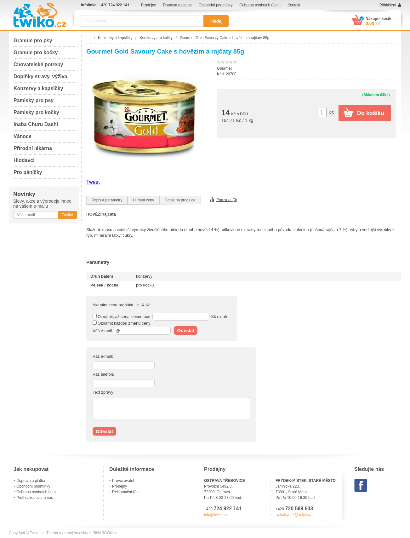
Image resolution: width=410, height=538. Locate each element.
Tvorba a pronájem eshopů (68, 533)
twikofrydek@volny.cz (294, 514)
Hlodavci (24, 160)
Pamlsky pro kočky (36, 112)
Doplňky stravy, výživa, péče (41, 78)
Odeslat (185, 330)
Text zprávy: (103, 392)
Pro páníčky (28, 172)
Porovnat (226, 200)
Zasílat (67, 215)
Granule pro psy (33, 40)
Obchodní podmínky (215, 5)
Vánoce (22, 136)
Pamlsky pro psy (34, 100)
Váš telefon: (103, 374)
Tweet (93, 182)
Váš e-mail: (103, 356)
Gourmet (224, 68)
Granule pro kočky (36, 52)
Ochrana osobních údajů (260, 5)
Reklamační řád (125, 492)
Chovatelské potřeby (38, 64)
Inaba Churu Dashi (36, 124)
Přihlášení (387, 5)
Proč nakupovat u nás (34, 497)
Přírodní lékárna (33, 148)
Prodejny (148, 5)
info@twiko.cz (215, 514)
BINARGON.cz (105, 533)
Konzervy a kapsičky (38, 88)
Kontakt (294, 5)
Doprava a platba (177, 5)
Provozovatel (123, 480)
